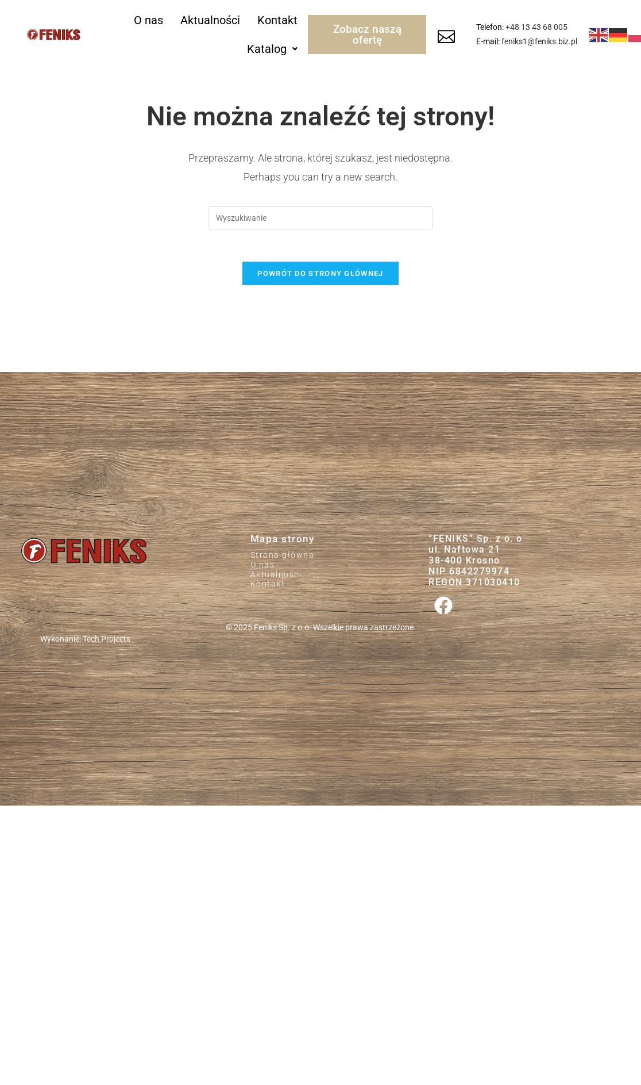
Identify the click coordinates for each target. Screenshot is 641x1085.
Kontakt (277, 20)
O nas (148, 20)
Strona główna (282, 558)
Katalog (272, 49)
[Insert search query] (320, 217)
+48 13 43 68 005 (536, 27)
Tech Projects (106, 642)
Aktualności (210, 20)
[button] (272, 48)
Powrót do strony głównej (320, 276)
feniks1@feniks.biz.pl (539, 41)
